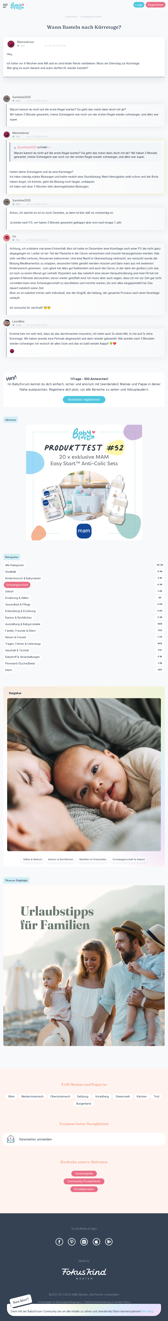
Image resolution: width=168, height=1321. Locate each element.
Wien (11, 1096)
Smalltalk (11, 571)
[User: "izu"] (6, 238)
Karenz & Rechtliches (19, 617)
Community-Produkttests (84, 1181)
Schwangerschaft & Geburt (129, 859)
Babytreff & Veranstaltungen (23, 657)
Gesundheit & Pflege (18, 604)
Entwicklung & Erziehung (21, 611)
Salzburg (82, 1096)
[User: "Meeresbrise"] (11, 44)
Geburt (10, 591)
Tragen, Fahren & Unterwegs (23, 644)
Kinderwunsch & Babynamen (23, 578)
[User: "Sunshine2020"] (6, 98)
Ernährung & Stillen (17, 598)
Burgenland (83, 1103)
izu (14, 236)
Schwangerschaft (18, 585)
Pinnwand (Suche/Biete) (20, 663)
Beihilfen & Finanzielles (93, 859)
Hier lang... (148, 1311)
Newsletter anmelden (35, 1139)
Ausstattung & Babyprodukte (23, 624)
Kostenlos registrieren (84, 399)
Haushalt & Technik (17, 650)
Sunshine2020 (21, 97)
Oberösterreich (60, 1096)
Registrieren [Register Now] (156, 4)
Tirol (156, 1096)
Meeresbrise (25, 42)
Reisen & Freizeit (16, 637)
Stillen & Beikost (32, 859)
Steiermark (123, 1096)
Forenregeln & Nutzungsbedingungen (60, 1302)
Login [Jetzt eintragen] (138, 4)
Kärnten (142, 1096)
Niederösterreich (32, 1096)
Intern (9, 670)
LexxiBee (18, 321)
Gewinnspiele (84, 1173)
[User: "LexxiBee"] (6, 323)
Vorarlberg (102, 1096)
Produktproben (84, 1189)
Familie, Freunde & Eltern (21, 630)
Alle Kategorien (15, 565)
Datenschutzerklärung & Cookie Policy (107, 1302)
